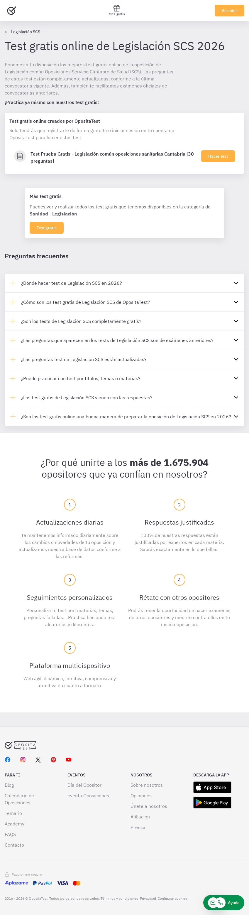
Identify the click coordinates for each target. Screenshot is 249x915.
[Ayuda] (223, 902)
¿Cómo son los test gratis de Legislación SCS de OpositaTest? (85, 302)
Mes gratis (117, 10)
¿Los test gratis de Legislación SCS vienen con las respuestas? (87, 397)
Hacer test (218, 156)
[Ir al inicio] (12, 11)
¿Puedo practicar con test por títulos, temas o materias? (80, 378)
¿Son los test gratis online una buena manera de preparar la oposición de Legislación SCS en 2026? (126, 416)
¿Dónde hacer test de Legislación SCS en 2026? (71, 283)
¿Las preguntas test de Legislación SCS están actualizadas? (84, 359)
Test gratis (47, 227)
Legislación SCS (25, 31)
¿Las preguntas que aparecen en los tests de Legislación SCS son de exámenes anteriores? (117, 340)
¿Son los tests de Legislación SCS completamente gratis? (81, 321)
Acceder (229, 10)
